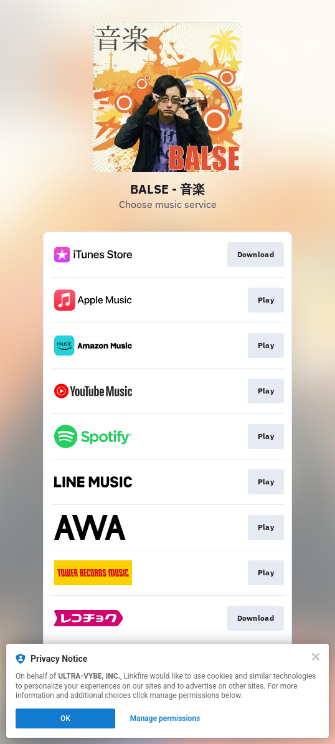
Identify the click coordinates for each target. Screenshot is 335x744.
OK (65, 718)
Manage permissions (165, 718)
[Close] (316, 657)
